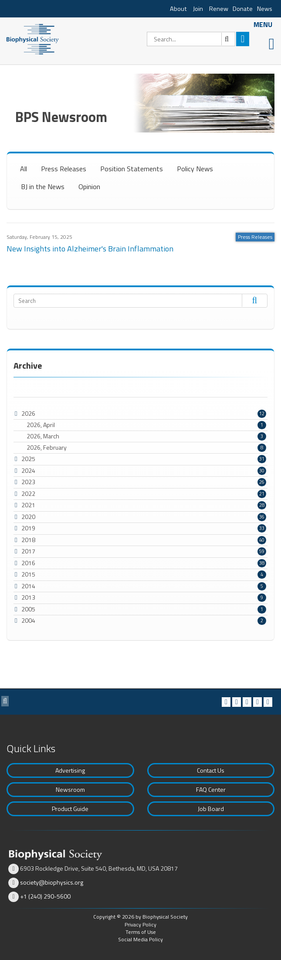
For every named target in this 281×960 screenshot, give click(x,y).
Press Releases (63, 168)
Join (198, 9)
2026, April (146, 425)
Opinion (89, 186)
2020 (28, 516)
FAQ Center (211, 789)
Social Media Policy (140, 939)
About (178, 9)
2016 (28, 562)
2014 (28, 585)
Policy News (195, 168)
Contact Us (210, 770)
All (23, 168)
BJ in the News (42, 186)
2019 (28, 528)
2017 (28, 551)
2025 (28, 458)
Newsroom (70, 789)
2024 (28, 470)
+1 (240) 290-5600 (45, 896)
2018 (28, 539)
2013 (28, 597)
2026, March (146, 436)
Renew (218, 9)
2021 (28, 504)
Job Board (211, 808)
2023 (28, 481)
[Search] (191, 39)
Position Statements (131, 168)
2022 (28, 493)
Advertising (70, 770)
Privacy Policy (140, 924)
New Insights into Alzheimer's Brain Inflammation (90, 248)
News (264, 9)
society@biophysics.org (51, 882)
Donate (243, 9)
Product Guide (70, 808)
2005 (28, 609)
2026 (28, 413)
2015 (28, 574)
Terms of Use (140, 932)
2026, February (146, 447)
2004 (28, 620)
